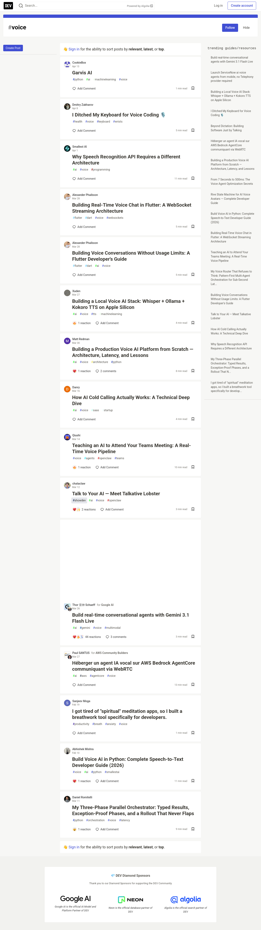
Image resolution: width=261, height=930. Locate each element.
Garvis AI (82, 73)
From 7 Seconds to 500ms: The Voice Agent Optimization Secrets (232, 181)
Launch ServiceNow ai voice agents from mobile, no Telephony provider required (232, 76)
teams (119, 458)
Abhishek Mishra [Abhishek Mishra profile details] (83, 749)
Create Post (13, 48)
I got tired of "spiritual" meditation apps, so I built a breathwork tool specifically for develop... (232, 387)
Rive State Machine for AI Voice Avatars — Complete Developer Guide (230, 198)
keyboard (103, 122)
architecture (99, 362)
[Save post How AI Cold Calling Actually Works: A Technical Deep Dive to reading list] (193, 419)
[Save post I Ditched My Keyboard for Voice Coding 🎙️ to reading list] (193, 130)
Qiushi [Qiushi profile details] (76, 435)
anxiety (110, 724)
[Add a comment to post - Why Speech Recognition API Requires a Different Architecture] (84, 178)
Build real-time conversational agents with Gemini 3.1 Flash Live (130, 618)
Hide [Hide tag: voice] (246, 28)
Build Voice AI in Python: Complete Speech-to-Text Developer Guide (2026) (127, 762)
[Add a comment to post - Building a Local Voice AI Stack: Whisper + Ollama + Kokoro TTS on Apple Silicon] (81, 323)
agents (89, 458)
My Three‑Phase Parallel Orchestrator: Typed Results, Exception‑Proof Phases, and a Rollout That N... (230, 365)
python (78, 79)
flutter (77, 218)
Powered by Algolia (140, 5)
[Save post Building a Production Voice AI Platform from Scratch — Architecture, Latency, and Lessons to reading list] (193, 371)
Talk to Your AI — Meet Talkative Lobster (116, 493)
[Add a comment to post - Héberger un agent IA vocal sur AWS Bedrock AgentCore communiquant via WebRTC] (84, 685)
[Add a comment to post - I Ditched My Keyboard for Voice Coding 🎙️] (84, 130)
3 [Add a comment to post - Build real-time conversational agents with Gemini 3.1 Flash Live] (115, 636)
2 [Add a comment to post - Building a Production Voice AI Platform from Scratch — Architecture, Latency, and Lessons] (105, 371)
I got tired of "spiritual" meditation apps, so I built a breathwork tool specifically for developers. (127, 714)
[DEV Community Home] (8, 6)
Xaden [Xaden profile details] (76, 291)
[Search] (21, 6)
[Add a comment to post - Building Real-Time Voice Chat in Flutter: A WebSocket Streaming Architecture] (84, 227)
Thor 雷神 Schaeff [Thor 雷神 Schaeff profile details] (83, 604)
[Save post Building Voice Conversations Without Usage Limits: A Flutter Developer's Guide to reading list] (193, 275)
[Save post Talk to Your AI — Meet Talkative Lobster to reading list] (193, 509)
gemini (85, 628)
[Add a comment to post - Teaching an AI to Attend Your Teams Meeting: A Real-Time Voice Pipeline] (81, 467)
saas (95, 410)
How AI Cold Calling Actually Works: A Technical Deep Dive (131, 400)
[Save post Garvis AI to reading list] (193, 88)
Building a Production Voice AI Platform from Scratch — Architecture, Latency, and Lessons (132, 352)
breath (97, 724)
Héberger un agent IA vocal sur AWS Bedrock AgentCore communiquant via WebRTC (133, 666)
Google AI (107, 604)
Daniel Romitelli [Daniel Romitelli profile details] (82, 797)
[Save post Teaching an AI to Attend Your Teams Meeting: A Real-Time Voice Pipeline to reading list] (193, 467)
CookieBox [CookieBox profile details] (79, 62)
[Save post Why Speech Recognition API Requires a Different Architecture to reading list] (193, 178)
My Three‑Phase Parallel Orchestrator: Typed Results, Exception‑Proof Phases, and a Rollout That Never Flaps (133, 810)
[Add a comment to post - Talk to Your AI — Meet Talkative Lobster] (84, 509)
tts (93, 314)
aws (83, 676)
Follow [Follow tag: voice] (230, 28)
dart (88, 218)
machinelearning (104, 79)
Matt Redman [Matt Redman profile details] (80, 339)
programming (100, 170)
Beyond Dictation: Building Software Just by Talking (227, 128)
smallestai (112, 772)
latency (124, 820)
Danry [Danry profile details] (76, 387)
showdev (79, 500)
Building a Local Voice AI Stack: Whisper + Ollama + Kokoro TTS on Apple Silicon (128, 304)
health (77, 122)
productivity (81, 724)
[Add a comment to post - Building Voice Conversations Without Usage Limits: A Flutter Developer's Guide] (84, 275)
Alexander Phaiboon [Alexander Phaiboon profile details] (85, 194)
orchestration (95, 820)
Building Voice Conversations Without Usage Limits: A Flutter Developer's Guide (131, 256)
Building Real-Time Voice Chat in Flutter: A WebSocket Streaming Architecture (131, 208)
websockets (114, 218)
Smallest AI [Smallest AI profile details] (79, 146)
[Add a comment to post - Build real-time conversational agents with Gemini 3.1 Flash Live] (86, 637)
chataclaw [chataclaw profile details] (78, 483)
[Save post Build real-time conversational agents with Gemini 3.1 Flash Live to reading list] (193, 637)
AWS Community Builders (111, 653)
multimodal (113, 628)
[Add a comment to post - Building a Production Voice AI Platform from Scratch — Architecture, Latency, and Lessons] (81, 371)
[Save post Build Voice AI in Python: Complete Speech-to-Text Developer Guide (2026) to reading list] (193, 781)
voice (123, 79)
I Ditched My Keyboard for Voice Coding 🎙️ (119, 115)
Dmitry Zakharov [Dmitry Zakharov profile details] (82, 104)
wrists (117, 122)
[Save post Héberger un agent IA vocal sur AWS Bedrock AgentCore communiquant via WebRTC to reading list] (193, 685)
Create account (242, 5)
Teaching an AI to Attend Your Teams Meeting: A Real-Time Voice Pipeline (131, 448)
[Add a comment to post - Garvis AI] (84, 88)
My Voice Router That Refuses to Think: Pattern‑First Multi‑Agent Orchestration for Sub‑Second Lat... (231, 278)
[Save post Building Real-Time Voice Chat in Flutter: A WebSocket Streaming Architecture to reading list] (193, 227)
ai (88, 79)
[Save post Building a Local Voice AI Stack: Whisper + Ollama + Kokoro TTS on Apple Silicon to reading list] (193, 323)
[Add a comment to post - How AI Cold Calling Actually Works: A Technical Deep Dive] (84, 419)
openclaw (105, 458)
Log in (218, 5)
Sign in (73, 49)
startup (107, 410)
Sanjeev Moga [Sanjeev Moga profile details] (81, 701)
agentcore (97, 676)
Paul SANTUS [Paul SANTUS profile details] (81, 653)
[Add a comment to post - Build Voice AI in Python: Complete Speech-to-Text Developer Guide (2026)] (81, 781)
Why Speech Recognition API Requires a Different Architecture (126, 160)
